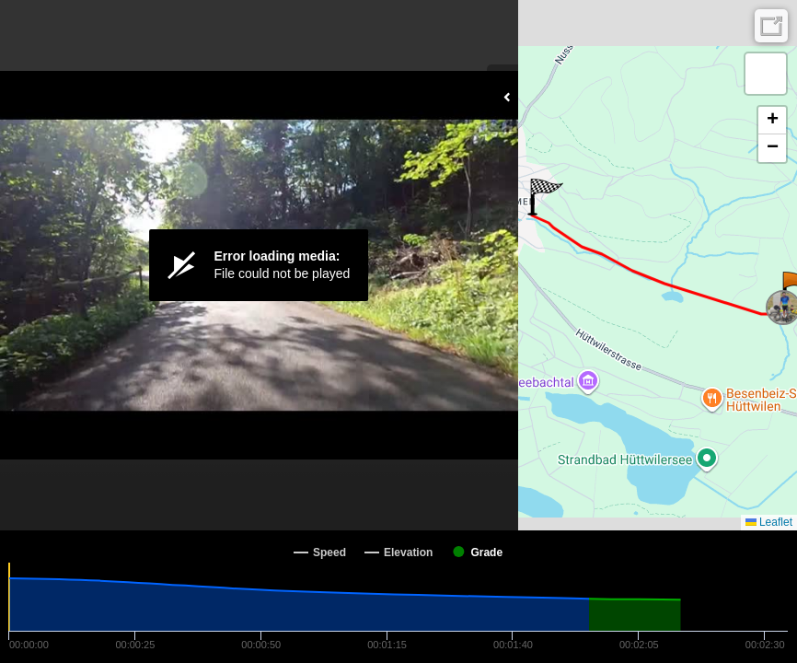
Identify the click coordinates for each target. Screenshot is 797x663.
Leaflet (768, 522)
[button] (545, 197)
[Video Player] (259, 265)
